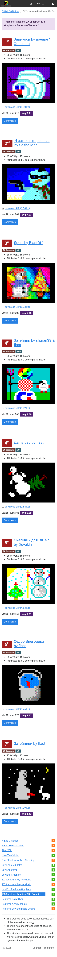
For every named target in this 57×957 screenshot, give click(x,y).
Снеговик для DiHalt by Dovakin (31, 542)
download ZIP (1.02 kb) (16, 408)
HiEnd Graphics (10, 840)
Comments (10, 120)
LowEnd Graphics (11, 874)
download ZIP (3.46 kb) (16, 709)
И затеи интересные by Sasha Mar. (32, 142)
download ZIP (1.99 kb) (16, 807)
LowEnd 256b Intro (12, 865)
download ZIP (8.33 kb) (16, 306)
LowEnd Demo (9, 869)
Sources (37, 947)
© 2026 (7, 947)
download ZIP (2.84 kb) (16, 506)
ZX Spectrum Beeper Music (16, 884)
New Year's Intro (10, 855)
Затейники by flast (29, 743)
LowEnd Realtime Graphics (16, 889)
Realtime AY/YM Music (14, 903)
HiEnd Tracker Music (13, 845)
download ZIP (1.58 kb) (16, 208)
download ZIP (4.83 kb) (16, 607)
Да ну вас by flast (29, 442)
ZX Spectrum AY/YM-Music (16, 879)
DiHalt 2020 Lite (10, 11)
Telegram (49, 947)
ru (43, 3)
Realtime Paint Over (12, 899)
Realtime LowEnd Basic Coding (18, 908)
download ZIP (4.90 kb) (16, 107)
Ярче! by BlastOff (28, 242)
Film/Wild (7, 850)
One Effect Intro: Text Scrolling (18, 860)
